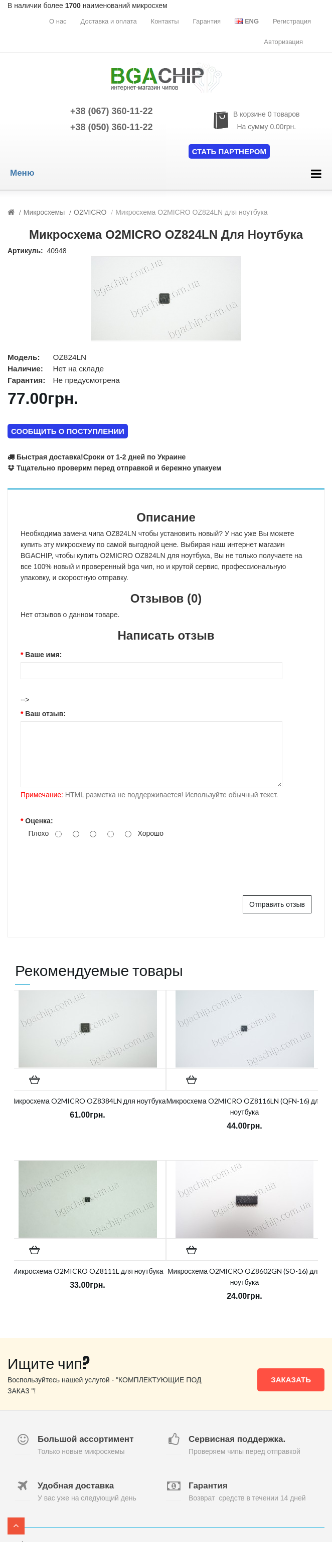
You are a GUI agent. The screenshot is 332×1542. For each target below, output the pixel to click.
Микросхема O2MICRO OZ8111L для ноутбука (87, 1271)
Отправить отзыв (277, 904)
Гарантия (207, 21)
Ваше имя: (43, 655)
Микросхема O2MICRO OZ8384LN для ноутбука (88, 1101)
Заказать (291, 1379)
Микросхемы (44, 212)
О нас (58, 21)
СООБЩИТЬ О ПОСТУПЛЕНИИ (67, 431)
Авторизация (283, 42)
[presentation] (97, 865)
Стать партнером (229, 151)
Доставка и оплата (109, 21)
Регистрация (292, 21)
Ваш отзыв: (45, 714)
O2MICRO (90, 212)
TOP (16, 1525)
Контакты (165, 21)
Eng (247, 21)
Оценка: (39, 821)
